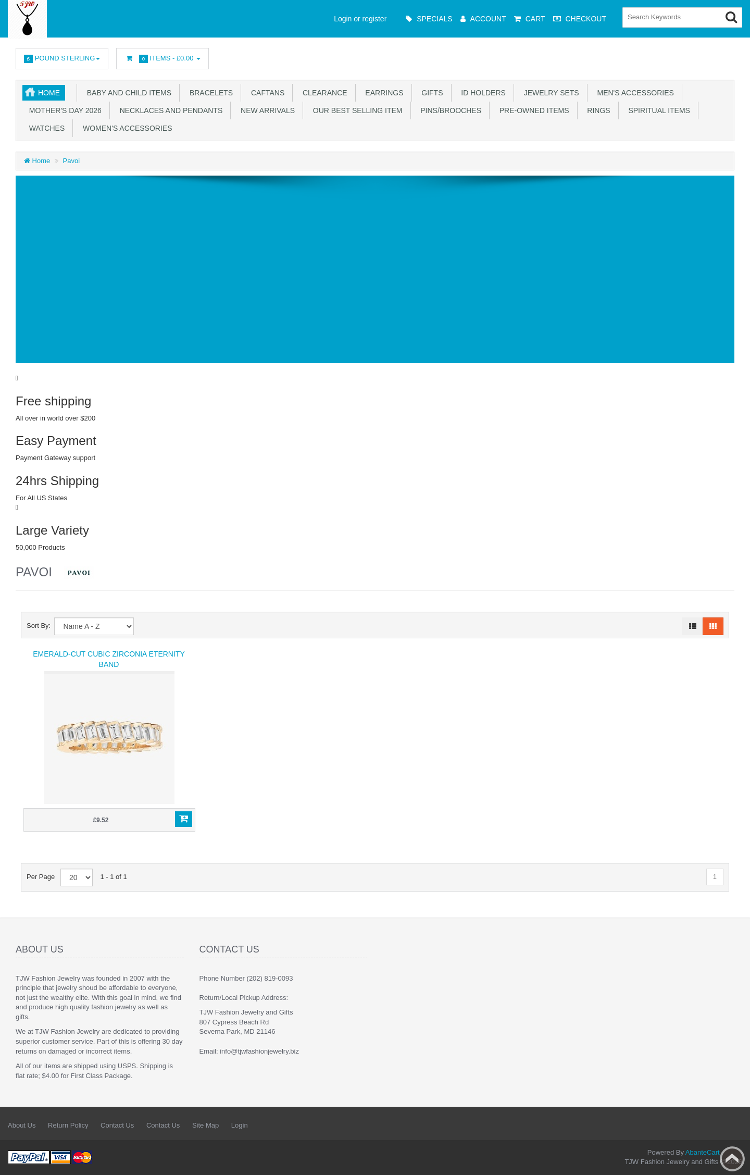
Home (49, 93)
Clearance (322, 93)
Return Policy (68, 1125)
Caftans (265, 93)
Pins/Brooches (449, 110)
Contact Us (117, 1125)
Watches (45, 128)
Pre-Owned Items (532, 110)
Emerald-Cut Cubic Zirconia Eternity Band (108, 659)
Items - (162, 58)
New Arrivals (265, 110)
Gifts (430, 93)
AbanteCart (702, 1152)
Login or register (360, 19)
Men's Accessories (633, 93)
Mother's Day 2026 (63, 110)
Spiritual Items (657, 110)
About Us (21, 1125)
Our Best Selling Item (355, 110)
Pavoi (71, 161)
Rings (596, 110)
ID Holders (481, 93)
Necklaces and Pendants (169, 110)
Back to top (732, 1159)
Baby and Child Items (127, 93)
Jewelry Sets (549, 93)
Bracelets (209, 93)
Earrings (382, 93)
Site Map (205, 1125)
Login (239, 1125)
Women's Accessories (125, 128)
